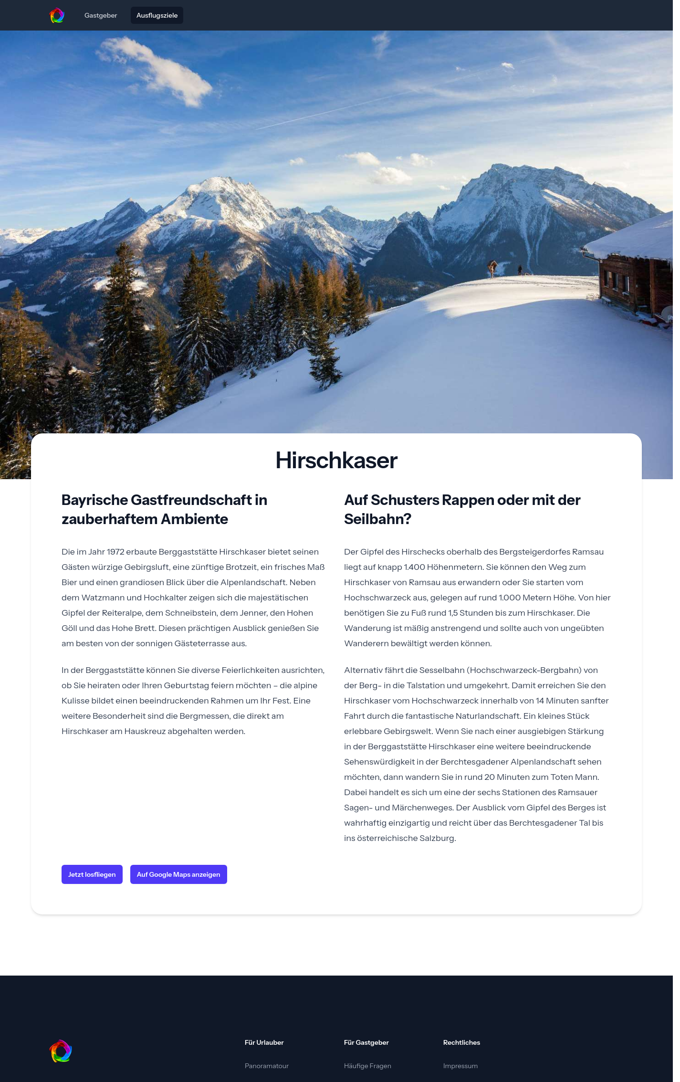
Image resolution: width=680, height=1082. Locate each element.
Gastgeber (100, 15)
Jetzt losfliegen (92, 874)
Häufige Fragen (367, 1065)
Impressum (460, 1065)
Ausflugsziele (157, 15)
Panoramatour (267, 1065)
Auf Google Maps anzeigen (178, 874)
